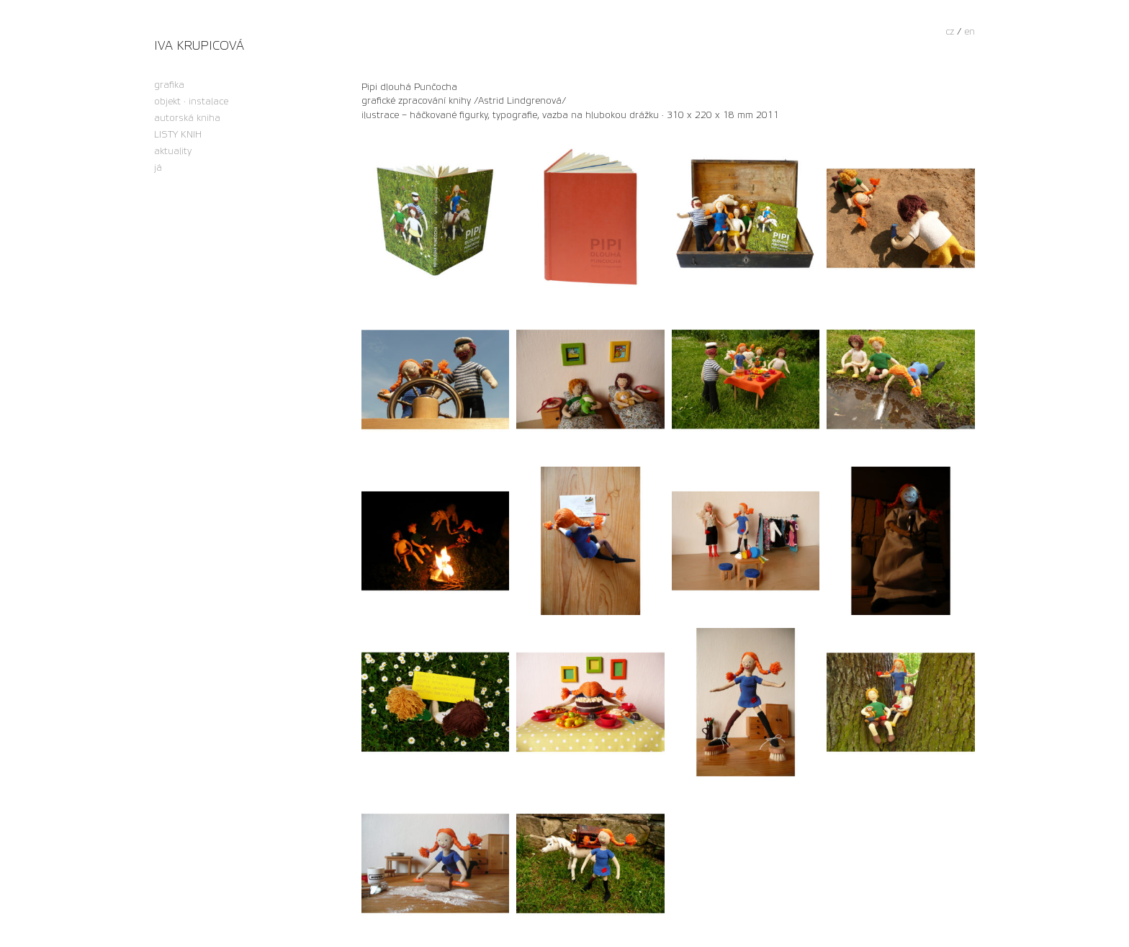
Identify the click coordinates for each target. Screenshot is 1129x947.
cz (949, 32)
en (969, 32)
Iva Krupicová (199, 46)
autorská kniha (187, 118)
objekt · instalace (191, 102)
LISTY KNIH (178, 135)
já (158, 168)
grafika (169, 85)
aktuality (173, 151)
